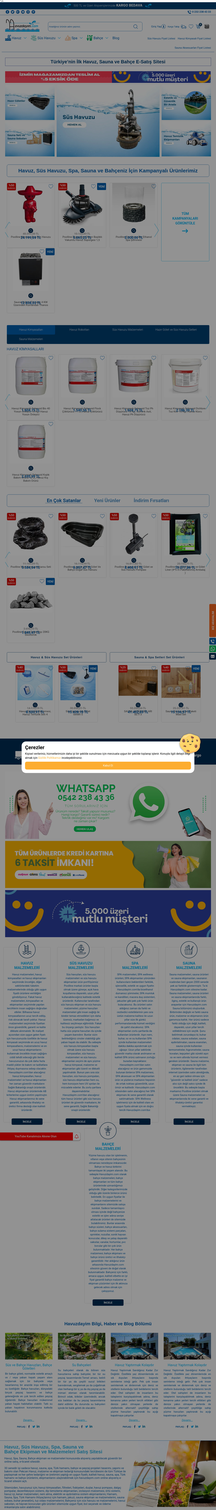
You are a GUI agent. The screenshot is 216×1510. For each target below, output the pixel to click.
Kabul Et (108, 765)
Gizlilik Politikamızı (49, 757)
